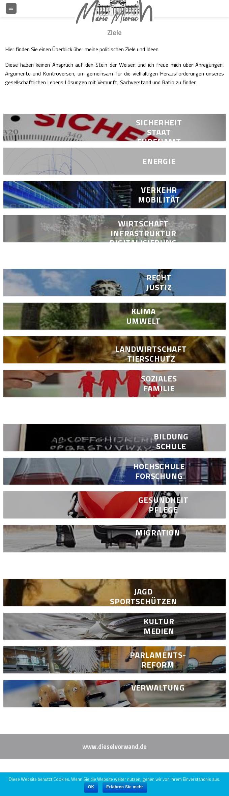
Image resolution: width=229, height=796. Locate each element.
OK (91, 787)
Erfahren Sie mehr (124, 787)
